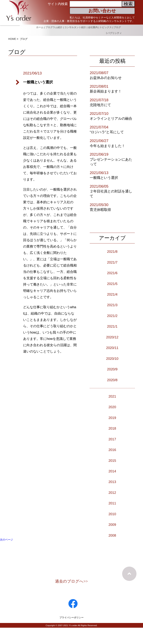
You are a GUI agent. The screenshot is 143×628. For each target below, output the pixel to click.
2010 (112, 514)
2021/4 (112, 294)
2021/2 (112, 316)
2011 (112, 503)
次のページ (6, 539)
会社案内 (92, 26)
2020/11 (112, 348)
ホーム (38, 26)
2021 (112, 396)
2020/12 (112, 337)
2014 (112, 471)
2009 (112, 524)
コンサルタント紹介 (74, 26)
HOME (12, 38)
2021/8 (112, 251)
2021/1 (112, 326)
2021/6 (112, 273)
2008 (112, 535)
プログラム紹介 (52, 26)
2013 (112, 482)
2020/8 (112, 380)
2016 (112, 450)
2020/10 (112, 358)
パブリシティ (114, 31)
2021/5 (112, 284)
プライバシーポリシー (71, 617)
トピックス (105, 26)
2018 (112, 428)
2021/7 (112, 262)
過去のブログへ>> (71, 581)
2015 (112, 460)
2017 (112, 439)
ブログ (117, 26)
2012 (112, 492)
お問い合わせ (102, 10)
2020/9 (112, 369)
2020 (112, 407)
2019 (112, 418)
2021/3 (112, 305)
